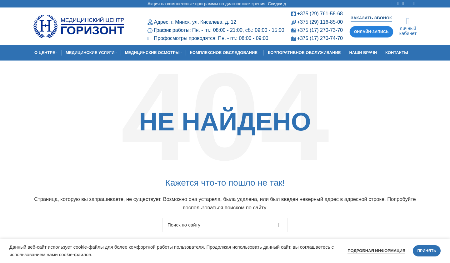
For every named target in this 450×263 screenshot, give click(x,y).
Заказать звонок (371, 18)
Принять (426, 251)
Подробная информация (376, 250)
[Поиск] (225, 225)
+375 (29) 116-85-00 (320, 22)
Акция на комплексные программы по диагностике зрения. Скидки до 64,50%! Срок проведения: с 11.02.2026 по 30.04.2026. (279, 3)
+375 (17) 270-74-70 (320, 38)
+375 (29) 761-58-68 (320, 13)
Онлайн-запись (371, 32)
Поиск (279, 225)
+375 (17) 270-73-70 (320, 30)
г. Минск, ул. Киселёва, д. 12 (203, 22)
